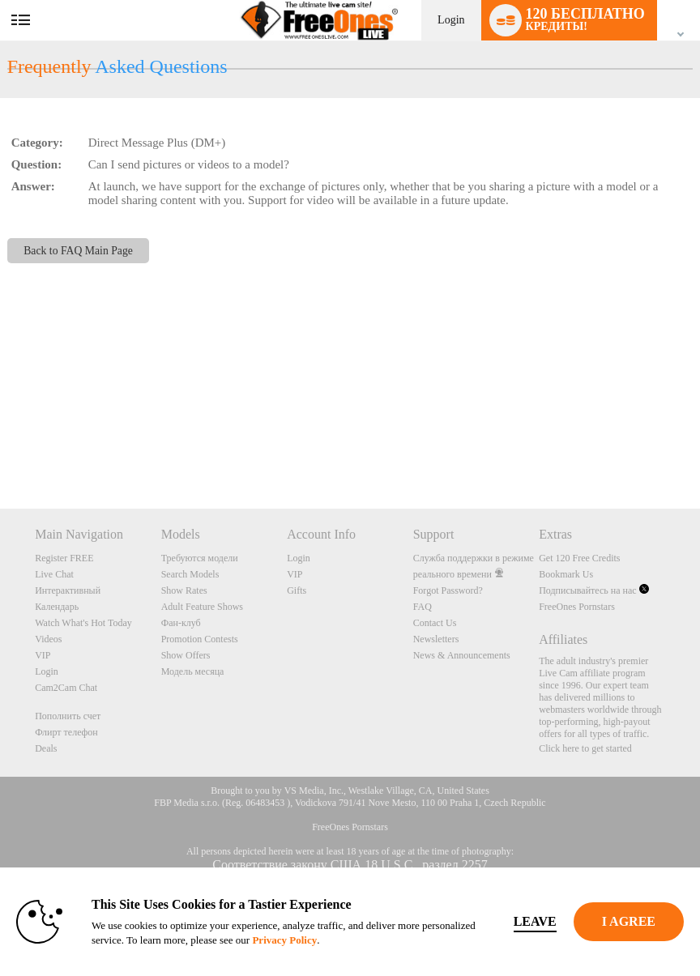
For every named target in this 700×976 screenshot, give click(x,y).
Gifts (296, 590)
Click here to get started (585, 748)
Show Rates (184, 590)
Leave (535, 921)
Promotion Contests (199, 639)
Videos (48, 639)
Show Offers (186, 655)
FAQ (422, 606)
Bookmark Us (566, 574)
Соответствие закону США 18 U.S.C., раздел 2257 (349, 865)
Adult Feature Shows (202, 606)
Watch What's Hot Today (83, 623)
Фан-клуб (181, 623)
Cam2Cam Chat (66, 687)
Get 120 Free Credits (579, 558)
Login (451, 20)
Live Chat (54, 574)
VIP (42, 655)
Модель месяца (192, 671)
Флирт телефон (66, 732)
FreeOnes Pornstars (577, 606)
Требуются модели (199, 558)
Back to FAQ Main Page (78, 251)
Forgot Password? (448, 590)
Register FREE (64, 558)
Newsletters (436, 639)
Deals (46, 748)
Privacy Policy (284, 940)
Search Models (190, 574)
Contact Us (435, 623)
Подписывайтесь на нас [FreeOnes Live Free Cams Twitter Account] (593, 590)
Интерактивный (67, 590)
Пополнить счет (67, 716)
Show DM (0, 448)
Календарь (57, 606)
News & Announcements (461, 655)
